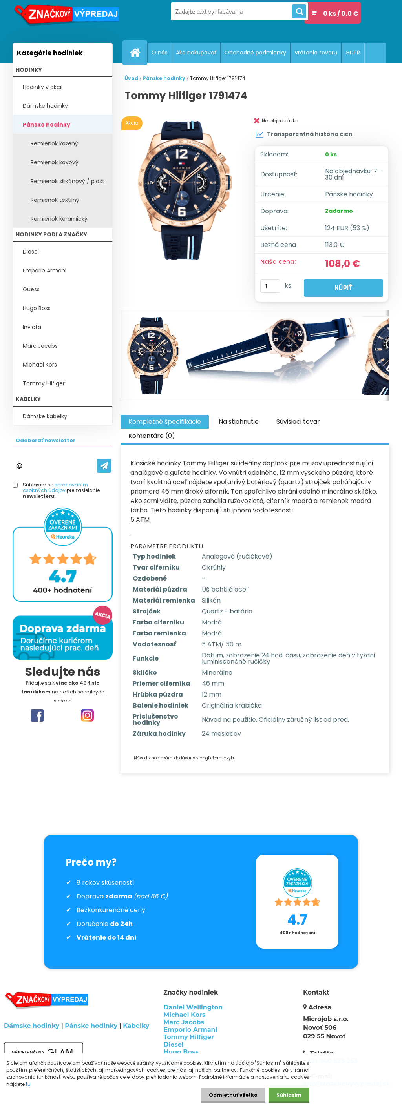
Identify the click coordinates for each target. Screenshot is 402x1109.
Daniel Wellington (193, 1007)
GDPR (352, 52)
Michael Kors (40, 364)
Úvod (131, 78)
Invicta (32, 327)
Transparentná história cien (304, 134)
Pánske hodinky (46, 125)
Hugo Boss (37, 308)
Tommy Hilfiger (44, 383)
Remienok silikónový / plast (67, 181)
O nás (160, 52)
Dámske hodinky (45, 106)
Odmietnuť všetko (233, 1095)
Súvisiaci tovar (298, 421)
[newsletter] (104, 466)
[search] (299, 11)
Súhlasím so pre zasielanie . (61, 490)
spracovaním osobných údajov (55, 487)
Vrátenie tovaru (315, 52)
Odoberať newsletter (45, 440)
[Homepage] (138, 52)
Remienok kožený (54, 143)
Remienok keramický (59, 219)
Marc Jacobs (40, 346)
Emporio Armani (44, 270)
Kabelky (136, 1025)
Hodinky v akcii (42, 87)
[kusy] (270, 286)
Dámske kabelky (45, 416)
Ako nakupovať (196, 52)
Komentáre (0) (151, 435)
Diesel (31, 252)
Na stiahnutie (239, 421)
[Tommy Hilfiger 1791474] (183, 190)
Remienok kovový (55, 162)
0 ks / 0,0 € (340, 13)
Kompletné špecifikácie (164, 421)
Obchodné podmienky (255, 52)
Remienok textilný (55, 200)
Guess (31, 289)
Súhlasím (289, 1095)
